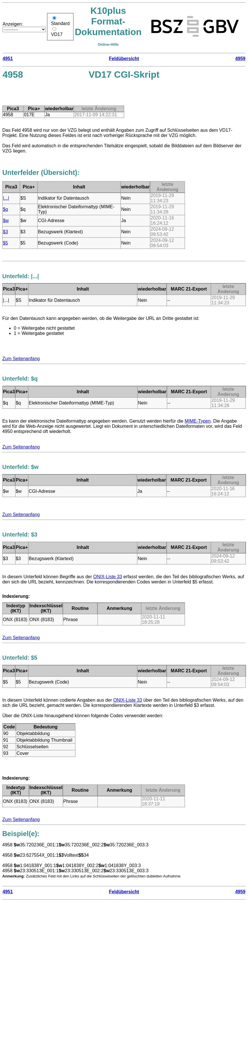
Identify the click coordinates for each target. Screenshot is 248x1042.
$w (6, 220)
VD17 (57, 34)
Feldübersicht (124, 58)
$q (5, 209)
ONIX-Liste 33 (107, 576)
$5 (5, 243)
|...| (6, 198)
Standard (60, 23)
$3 (5, 231)
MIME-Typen (198, 421)
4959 (240, 58)
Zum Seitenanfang (21, 358)
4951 (8, 58)
